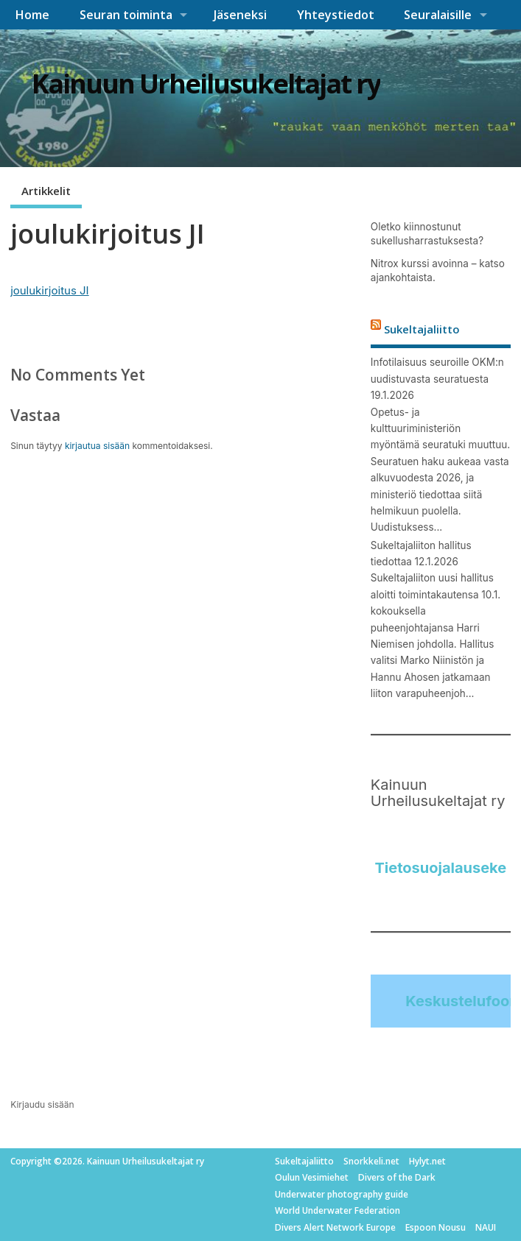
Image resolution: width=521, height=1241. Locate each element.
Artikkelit (46, 190)
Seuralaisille (438, 15)
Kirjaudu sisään (42, 1104)
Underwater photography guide (341, 1194)
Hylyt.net (427, 1161)
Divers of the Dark (397, 1177)
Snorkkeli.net (371, 1161)
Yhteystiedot (335, 15)
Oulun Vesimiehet (312, 1177)
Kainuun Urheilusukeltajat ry (206, 84)
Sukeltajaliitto (422, 329)
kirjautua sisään (97, 445)
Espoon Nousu (435, 1227)
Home (32, 15)
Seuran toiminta (126, 15)
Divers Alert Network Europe (335, 1227)
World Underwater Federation (337, 1210)
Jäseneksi (240, 15)
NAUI (485, 1227)
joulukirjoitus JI (49, 290)
